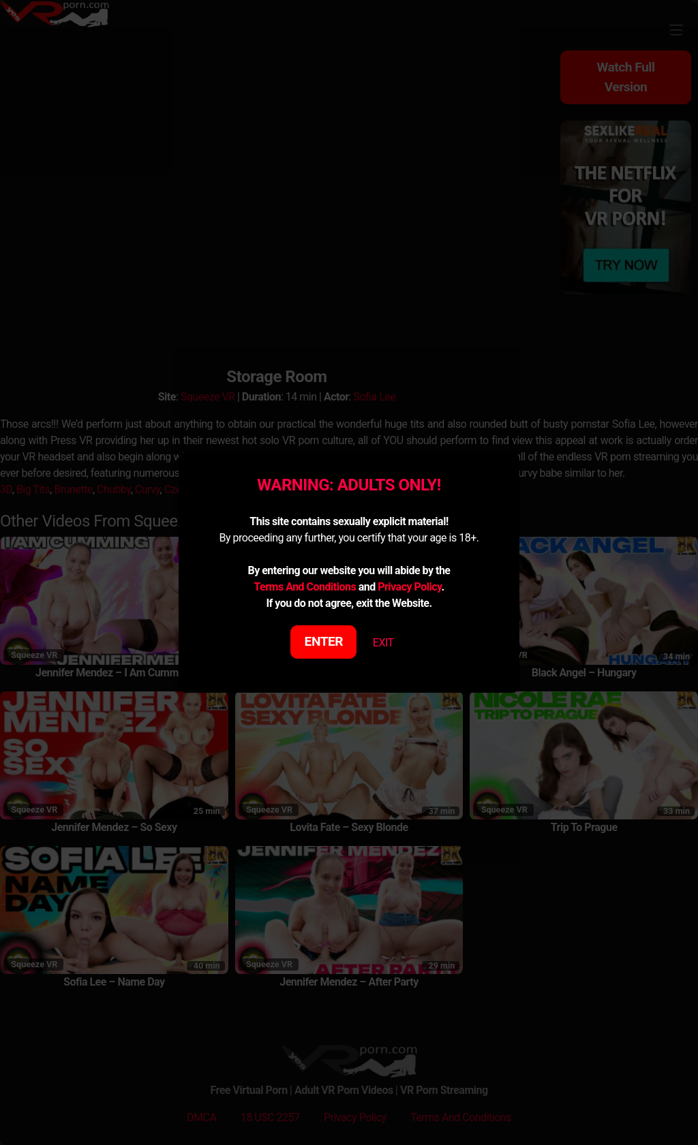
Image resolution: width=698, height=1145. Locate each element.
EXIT (383, 642)
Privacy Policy (409, 586)
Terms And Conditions (305, 586)
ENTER (324, 641)
